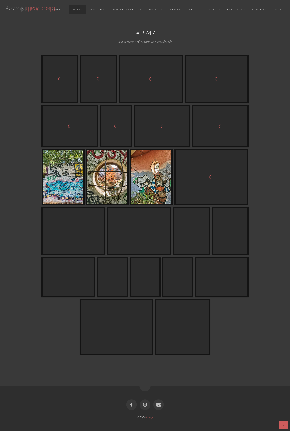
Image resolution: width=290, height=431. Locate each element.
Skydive (212, 9)
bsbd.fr (149, 417)
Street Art (96, 9)
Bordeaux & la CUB (126, 9)
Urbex (76, 9)
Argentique (235, 9)
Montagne (55, 9)
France (174, 9)
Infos (277, 9)
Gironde (154, 9)
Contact (258, 9)
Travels (193, 9)
